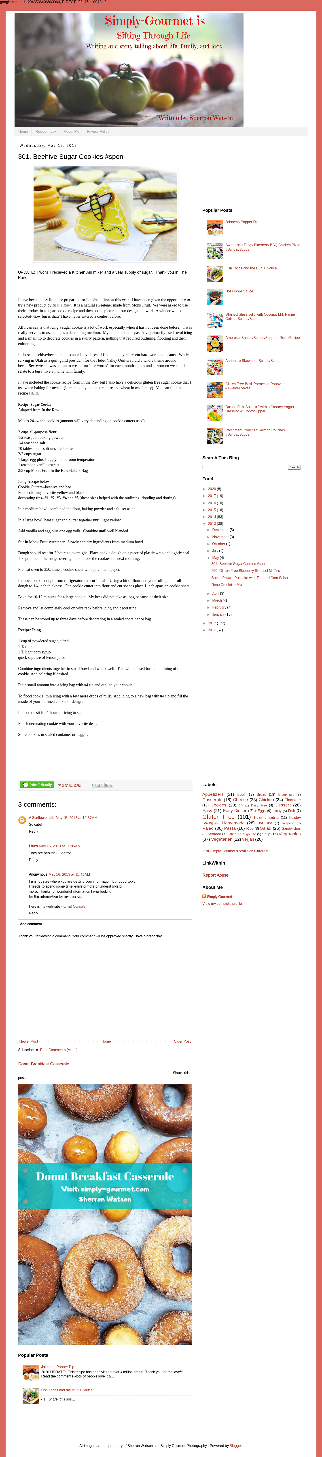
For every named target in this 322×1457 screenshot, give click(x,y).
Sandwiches (291, 828)
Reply (33, 831)
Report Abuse (215, 875)
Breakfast (286, 794)
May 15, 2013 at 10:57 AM (76, 818)
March (217, 600)
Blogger (236, 1446)
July (215, 551)
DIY (241, 805)
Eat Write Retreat (100, 300)
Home (23, 131)
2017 (212, 496)
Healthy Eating (266, 817)
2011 (212, 630)
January (218, 614)
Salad (265, 828)
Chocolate (293, 800)
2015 (212, 510)
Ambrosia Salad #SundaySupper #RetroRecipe (262, 338)
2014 (212, 517)
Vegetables (290, 833)
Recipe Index (46, 131)
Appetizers (213, 794)
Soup (266, 834)
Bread (261, 794)
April (216, 593)
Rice (249, 828)
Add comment (31, 924)
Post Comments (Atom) (59, 1050)
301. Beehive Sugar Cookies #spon (239, 564)
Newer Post (28, 1041)
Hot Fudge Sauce (239, 291)
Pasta (230, 828)
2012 (212, 623)
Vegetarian (221, 839)
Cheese (240, 799)
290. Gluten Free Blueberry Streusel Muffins (245, 571)
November (221, 537)
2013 (212, 524)
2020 (212, 489)
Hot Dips (265, 823)
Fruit (291, 811)
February (219, 607)
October (219, 544)
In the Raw (61, 305)
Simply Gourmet (219, 897)
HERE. (34, 393)
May (216, 558)
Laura (33, 846)
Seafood (214, 834)
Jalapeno (288, 823)
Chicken (266, 799)
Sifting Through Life (241, 834)
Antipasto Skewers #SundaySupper (253, 361)
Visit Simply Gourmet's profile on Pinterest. (236, 851)
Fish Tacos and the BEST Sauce (67, 1390)
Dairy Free (259, 805)
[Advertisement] (235, 171)
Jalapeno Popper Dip (57, 1367)
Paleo (208, 828)
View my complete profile (222, 903)
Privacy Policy (98, 131)
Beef (241, 794)
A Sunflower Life (41, 818)
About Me (71, 131)
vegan (248, 839)
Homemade (233, 823)
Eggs (261, 811)
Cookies (218, 805)
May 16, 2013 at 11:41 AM (69, 874)
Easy (207, 810)
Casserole (212, 799)
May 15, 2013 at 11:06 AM (59, 846)
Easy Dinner (235, 810)
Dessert (283, 805)
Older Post (182, 1041)
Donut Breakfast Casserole (43, 1064)
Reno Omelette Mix (226, 585)
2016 (212, 503)
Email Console (74, 906)
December (221, 530)
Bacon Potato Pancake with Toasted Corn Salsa (249, 578)
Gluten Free (218, 817)
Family (277, 811)
